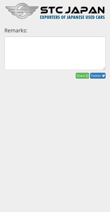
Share (82, 75)
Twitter (98, 75)
